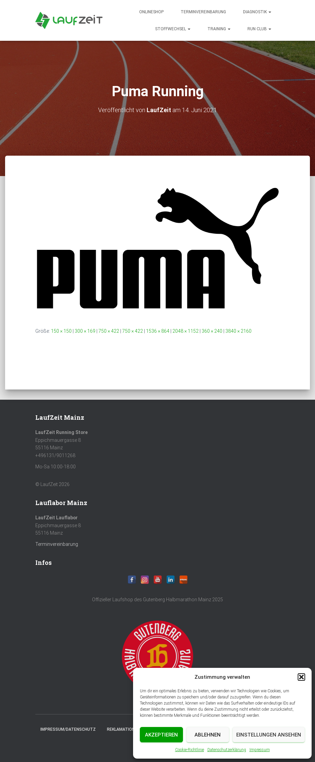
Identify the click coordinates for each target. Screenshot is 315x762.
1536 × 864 (157, 331)
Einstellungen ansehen (268, 735)
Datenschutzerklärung (226, 749)
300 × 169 (85, 331)
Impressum (259, 749)
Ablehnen (207, 735)
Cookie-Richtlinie (189, 749)
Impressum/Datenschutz (68, 729)
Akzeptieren (161, 735)
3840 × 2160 (238, 331)
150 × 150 (61, 331)
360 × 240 (212, 331)
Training (218, 29)
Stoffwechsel (172, 29)
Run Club (259, 29)
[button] (301, 677)
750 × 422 (108, 331)
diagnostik (257, 12)
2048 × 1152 (185, 331)
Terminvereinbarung (203, 12)
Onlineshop (151, 12)
